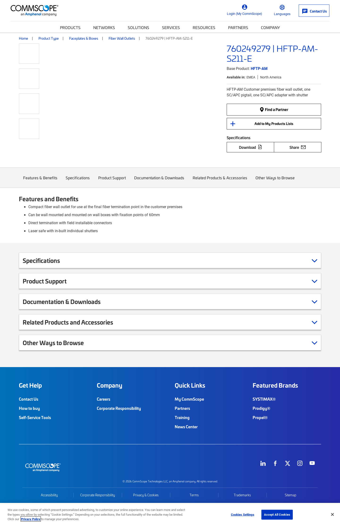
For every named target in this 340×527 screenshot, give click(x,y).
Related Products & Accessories (219, 181)
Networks (104, 27)
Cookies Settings (242, 514)
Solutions (138, 27)
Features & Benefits (40, 181)
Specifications (78, 181)
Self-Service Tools (35, 417)
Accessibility (49, 495)
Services (171, 27)
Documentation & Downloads (159, 181)
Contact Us (28, 399)
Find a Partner (273, 109)
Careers (103, 399)
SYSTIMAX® (264, 399)
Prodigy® (261, 408)
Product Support (112, 181)
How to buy (29, 408)
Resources (204, 27)
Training (182, 417)
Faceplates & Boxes (83, 38)
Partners (238, 27)
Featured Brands (275, 385)
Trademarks (242, 495)
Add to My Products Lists (274, 123)
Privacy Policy (30, 519)
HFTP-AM (259, 68)
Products (70, 27)
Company (270, 27)
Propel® (260, 417)
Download (250, 147)
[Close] (332, 514)
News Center (186, 426)
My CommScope (189, 399)
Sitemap (290, 495)
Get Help (30, 385)
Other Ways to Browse (275, 181)
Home (23, 38)
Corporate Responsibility (119, 408)
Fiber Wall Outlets (122, 38)
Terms (194, 495)
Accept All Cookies (277, 514)
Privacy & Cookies (145, 495)
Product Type (48, 38)
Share (297, 147)
